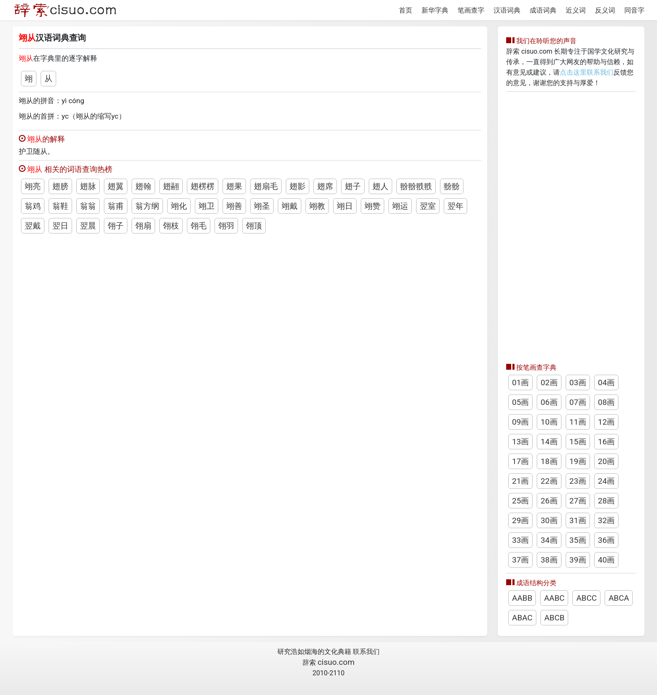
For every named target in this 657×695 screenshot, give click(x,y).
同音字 (634, 10)
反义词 (605, 10)
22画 (549, 481)
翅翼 (116, 186)
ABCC (586, 598)
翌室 (428, 206)
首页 (405, 10)
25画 (520, 501)
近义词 (576, 10)
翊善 (234, 206)
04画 (606, 382)
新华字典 (435, 10)
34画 (549, 540)
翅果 (234, 186)
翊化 (179, 206)
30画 (549, 520)
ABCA (618, 598)
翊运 (400, 206)
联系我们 (366, 652)
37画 (520, 560)
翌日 (60, 226)
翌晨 (88, 226)
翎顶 (254, 226)
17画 (520, 461)
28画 (606, 501)
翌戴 (33, 226)
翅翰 (143, 186)
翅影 (297, 186)
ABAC (522, 617)
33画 (520, 540)
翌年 (455, 206)
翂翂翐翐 (416, 186)
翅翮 (171, 186)
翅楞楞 (203, 186)
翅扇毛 (266, 186)
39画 (577, 560)
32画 (606, 520)
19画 (577, 461)
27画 (577, 501)
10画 (549, 422)
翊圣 (262, 206)
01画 (520, 382)
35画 (577, 540)
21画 (520, 481)
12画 (606, 422)
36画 (606, 540)
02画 (549, 382)
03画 (577, 382)
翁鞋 (60, 206)
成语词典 (543, 10)
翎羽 (226, 226)
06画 (549, 402)
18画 (549, 461)
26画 (549, 501)
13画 (520, 441)
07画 (577, 402)
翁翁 (88, 206)
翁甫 (116, 206)
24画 (606, 481)
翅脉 (88, 186)
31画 (577, 520)
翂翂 (452, 186)
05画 (520, 402)
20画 (606, 461)
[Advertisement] (571, 225)
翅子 (353, 186)
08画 (606, 402)
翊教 (317, 206)
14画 (549, 441)
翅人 (380, 186)
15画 (577, 441)
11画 (577, 422)
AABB (522, 598)
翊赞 (372, 206)
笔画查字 (471, 10)
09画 (520, 422)
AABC (554, 598)
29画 (520, 520)
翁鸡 (33, 206)
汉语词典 (507, 10)
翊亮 (33, 186)
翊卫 (207, 206)
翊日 (345, 206)
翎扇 (143, 226)
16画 (606, 441)
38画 (549, 560)
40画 (606, 560)
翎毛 (199, 226)
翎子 (116, 226)
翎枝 (171, 226)
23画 (577, 481)
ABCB (554, 617)
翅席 (325, 186)
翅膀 (60, 186)
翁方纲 (147, 206)
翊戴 (289, 206)
